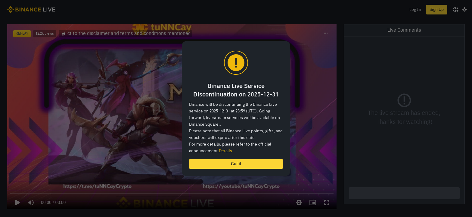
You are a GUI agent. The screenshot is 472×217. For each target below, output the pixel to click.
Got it (236, 164)
